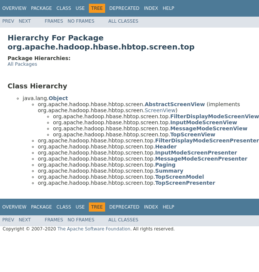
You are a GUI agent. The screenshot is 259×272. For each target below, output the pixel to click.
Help (168, 8)
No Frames (81, 21)
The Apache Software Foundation (93, 229)
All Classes (123, 21)
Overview (14, 8)
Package (41, 8)
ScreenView (160, 110)
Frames (54, 21)
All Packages (22, 64)
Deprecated (124, 8)
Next (25, 21)
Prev (8, 21)
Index (151, 8)
